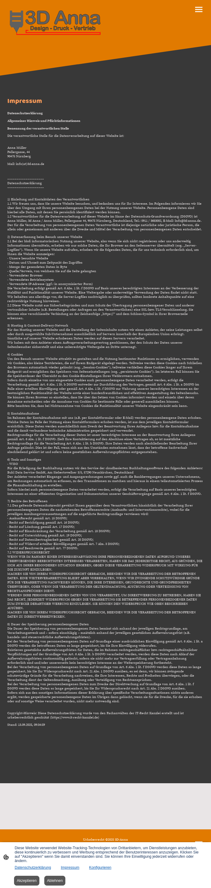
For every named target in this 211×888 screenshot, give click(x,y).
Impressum (70, 867)
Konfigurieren (100, 867)
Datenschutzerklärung (33, 867)
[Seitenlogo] (55, 23)
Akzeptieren (27, 881)
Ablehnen (55, 881)
